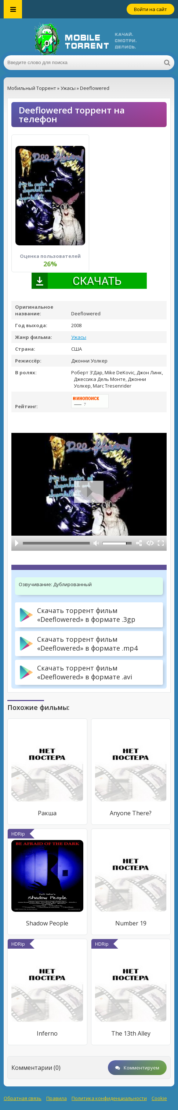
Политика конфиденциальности (109, 1098)
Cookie (159, 1098)
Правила (56, 1098)
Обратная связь (22, 1098)
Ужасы (78, 337)
